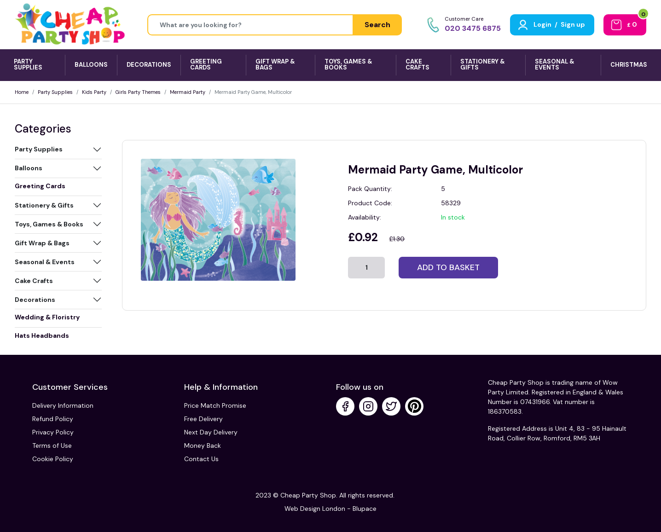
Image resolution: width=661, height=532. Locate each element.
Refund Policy (52, 419)
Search (377, 24)
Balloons (28, 168)
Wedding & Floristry (47, 317)
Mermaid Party (187, 92)
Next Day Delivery (211, 432)
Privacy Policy (53, 432)
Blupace (365, 508)
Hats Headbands (42, 335)
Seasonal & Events (45, 262)
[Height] (250, 24)
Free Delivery (203, 419)
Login (542, 24)
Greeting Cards (40, 186)
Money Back (202, 445)
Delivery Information (62, 405)
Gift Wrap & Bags (42, 243)
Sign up (573, 24)
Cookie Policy (52, 459)
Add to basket (448, 267)
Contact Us (201, 459)
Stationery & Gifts (44, 205)
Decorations (35, 299)
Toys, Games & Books (49, 224)
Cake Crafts (34, 281)
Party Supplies (55, 92)
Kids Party (94, 92)
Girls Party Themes (138, 92)
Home (22, 92)
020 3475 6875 (473, 28)
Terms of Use (52, 445)
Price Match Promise (215, 405)
